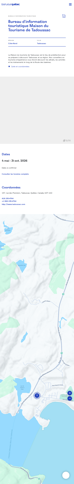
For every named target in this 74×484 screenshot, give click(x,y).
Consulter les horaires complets (15, 174)
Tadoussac (41, 43)
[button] (37, 395)
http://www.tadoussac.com (13, 204)
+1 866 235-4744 (9, 201)
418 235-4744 (8, 198)
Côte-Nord (12, 43)
